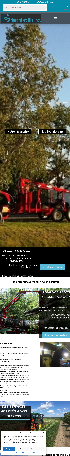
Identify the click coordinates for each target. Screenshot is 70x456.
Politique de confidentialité (28, 452)
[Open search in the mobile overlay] (25, 7)
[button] (44, 433)
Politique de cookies (16, 452)
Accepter (9, 449)
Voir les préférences (37, 449)
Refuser (22, 449)
